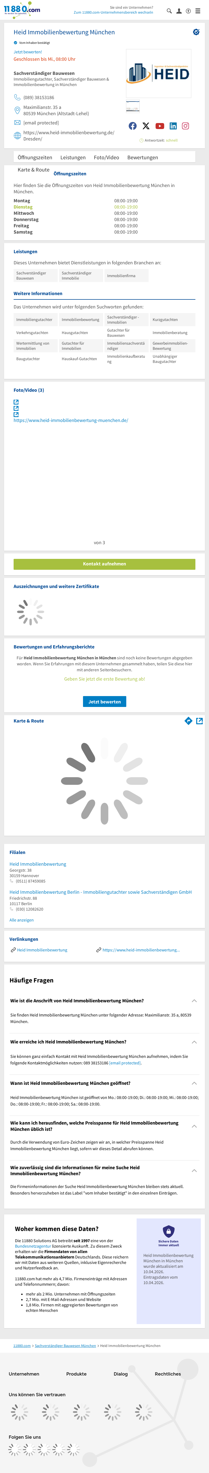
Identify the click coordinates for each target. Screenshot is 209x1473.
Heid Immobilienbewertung (38, 864)
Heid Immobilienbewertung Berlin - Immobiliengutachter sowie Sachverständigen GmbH (101, 892)
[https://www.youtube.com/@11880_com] (73, 1450)
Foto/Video (106, 157)
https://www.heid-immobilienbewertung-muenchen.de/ (71, 420)
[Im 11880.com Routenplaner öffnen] (189, 720)
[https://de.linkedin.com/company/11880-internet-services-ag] (59, 1450)
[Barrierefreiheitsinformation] (190, 10)
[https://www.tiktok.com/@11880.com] (44, 1450)
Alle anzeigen (22, 920)
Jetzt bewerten (104, 702)
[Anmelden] (181, 10)
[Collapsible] (194, 1000)
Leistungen (73, 157)
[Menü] (200, 10)
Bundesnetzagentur (33, 1246)
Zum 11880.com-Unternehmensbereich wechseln (113, 12)
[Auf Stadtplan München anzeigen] (199, 720)
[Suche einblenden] (171, 10)
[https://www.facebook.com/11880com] (15, 1450)
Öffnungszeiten (35, 157)
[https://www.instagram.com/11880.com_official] (29, 1450)
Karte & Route (34, 169)
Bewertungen (142, 157)
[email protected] (125, 1062)
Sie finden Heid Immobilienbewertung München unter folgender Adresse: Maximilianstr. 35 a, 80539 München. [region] (100, 1018)
